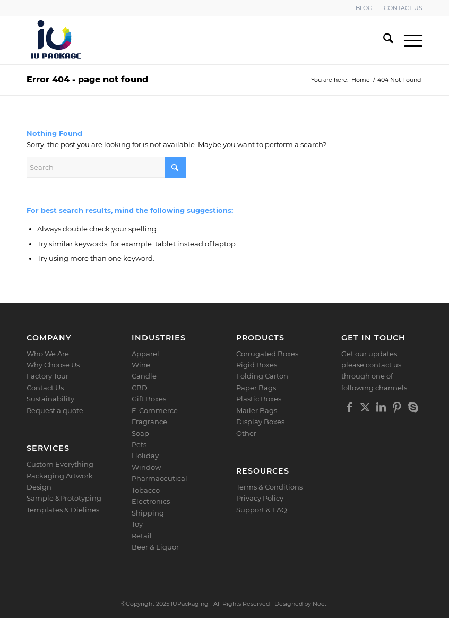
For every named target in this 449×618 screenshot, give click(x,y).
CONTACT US (403, 8)
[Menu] (407, 40)
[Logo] (57, 40)
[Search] (383, 40)
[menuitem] (364, 8)
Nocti (320, 603)
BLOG (364, 8)
